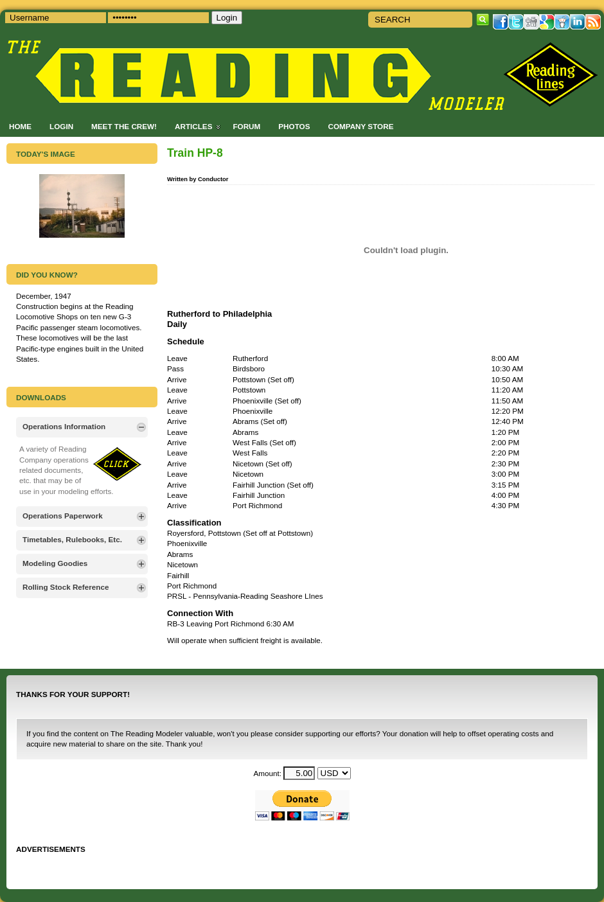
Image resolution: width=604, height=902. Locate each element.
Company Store (360, 126)
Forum (246, 126)
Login (61, 126)
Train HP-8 (195, 152)
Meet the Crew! (124, 126)
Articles (193, 126)
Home (20, 126)
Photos (294, 126)
